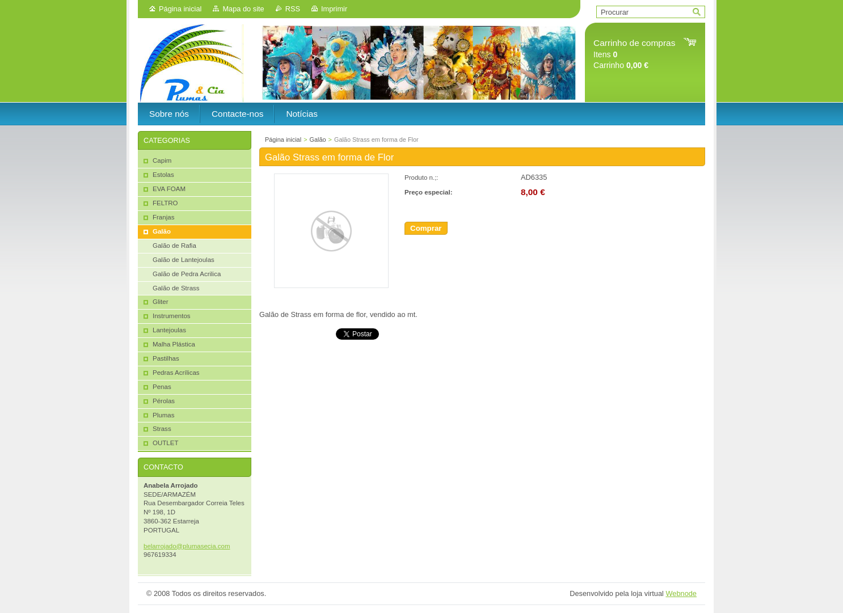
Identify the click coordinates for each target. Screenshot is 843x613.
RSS (292, 9)
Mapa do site (243, 9)
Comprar (426, 228)
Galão (318, 139)
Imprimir (334, 9)
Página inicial (180, 9)
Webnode (681, 593)
